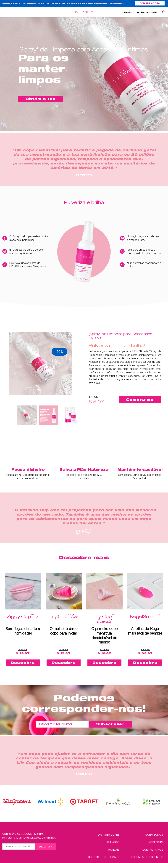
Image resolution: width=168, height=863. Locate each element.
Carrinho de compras (164, 12)
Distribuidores (108, 834)
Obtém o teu (40, 99)
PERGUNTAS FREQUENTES (146, 856)
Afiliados (112, 842)
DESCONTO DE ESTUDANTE (102, 856)
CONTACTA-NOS (152, 849)
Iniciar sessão (146, 12)
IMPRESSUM (155, 842)
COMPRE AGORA (150, 4)
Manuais (113, 849)
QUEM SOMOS (154, 834)
